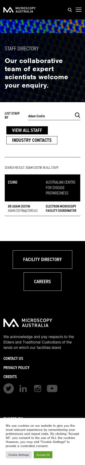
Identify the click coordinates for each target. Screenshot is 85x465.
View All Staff (27, 130)
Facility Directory (42, 259)
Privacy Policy (16, 367)
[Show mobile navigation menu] (79, 10)
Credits (10, 376)
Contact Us (13, 358)
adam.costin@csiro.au (23, 210)
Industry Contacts (32, 140)
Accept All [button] (43, 455)
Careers (42, 281)
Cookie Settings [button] (18, 455)
